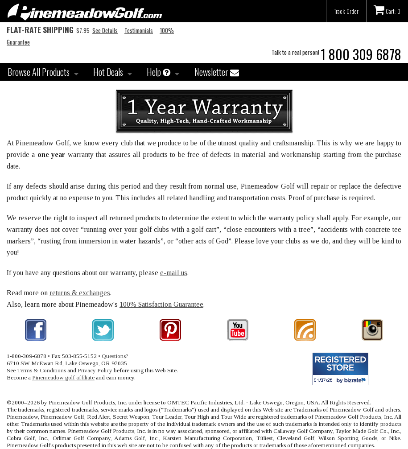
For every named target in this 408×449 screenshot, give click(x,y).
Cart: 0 (387, 10)
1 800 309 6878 (361, 54)
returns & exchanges (79, 293)
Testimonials (138, 30)
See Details (105, 30)
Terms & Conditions (41, 370)
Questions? (115, 356)
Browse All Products (39, 71)
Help (158, 71)
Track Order (346, 11)
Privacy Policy (95, 370)
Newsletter (216, 71)
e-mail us (173, 272)
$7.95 (48, 30)
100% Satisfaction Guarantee (161, 304)
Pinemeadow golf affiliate (63, 377)
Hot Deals (108, 71)
